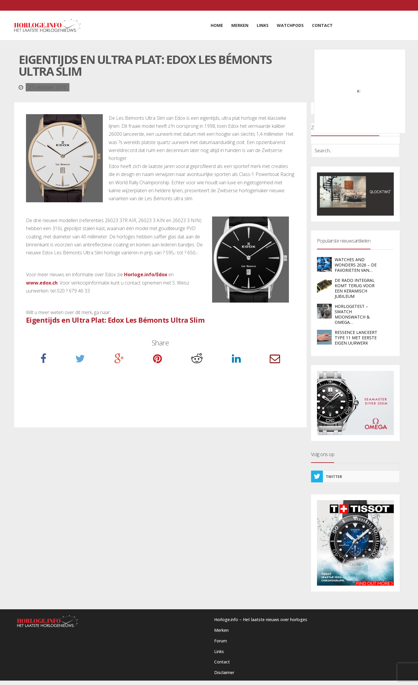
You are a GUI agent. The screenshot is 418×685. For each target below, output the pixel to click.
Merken (221, 630)
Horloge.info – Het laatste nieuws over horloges (260, 619)
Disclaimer (224, 672)
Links (219, 651)
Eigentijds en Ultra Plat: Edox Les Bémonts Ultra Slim (115, 320)
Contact (222, 662)
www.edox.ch (42, 283)
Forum (220, 641)
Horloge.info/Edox (145, 274)
